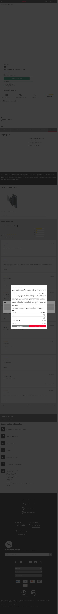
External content (16, 323)
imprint (13, 309)
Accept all (37, 326)
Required (14, 312)
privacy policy (39, 308)
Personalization (15, 320)
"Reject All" (23, 296)
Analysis (14, 315)
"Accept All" (24, 301)
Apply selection (20, 326)
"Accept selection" (15, 305)
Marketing (14, 317)
